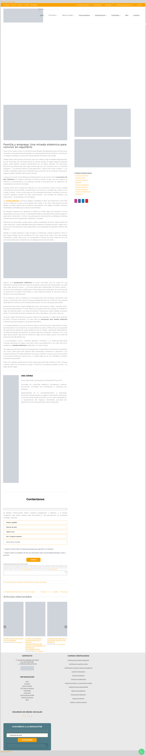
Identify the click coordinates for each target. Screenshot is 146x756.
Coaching (19, 582)
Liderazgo (37, 582)
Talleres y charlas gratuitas (78, 702)
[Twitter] (31, 716)
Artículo (14, 582)
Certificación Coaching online (78, 664)
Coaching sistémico (81, 187)
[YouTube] (86, 201)
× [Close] (66, 571)
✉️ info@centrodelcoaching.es (27, 664)
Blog (27, 700)
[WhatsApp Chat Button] (141, 751)
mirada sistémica (12, 201)
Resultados (43, 582)
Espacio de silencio (78, 698)
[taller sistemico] (49, 243)
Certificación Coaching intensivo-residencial (78, 668)
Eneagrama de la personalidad (78, 687)
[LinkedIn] (83, 201)
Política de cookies (27, 697)
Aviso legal (27, 693)
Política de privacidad (53, 569)
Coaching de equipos (82, 185)
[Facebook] (79, 201)
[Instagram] (75, 201)
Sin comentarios (17, 642)
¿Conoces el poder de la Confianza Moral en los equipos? (57, 640)
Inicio (27, 681)
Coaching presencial (81, 175)
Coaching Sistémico (28, 582)
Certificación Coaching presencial (78, 660)
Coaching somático (81, 189)
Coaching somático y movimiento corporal (78, 683)
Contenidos (27, 690)
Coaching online (80, 178)
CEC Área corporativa (27, 688)
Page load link (6, 751)
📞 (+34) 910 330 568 (27, 662)
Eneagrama (79, 194)
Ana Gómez (9, 582)
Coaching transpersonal (82, 191)
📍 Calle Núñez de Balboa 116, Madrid (27, 660)
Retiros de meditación (78, 691)
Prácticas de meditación (78, 694)
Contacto (27, 684)
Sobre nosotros (27, 686)
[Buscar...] (51, 9)
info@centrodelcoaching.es (27, 569)
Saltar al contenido (8, 2)
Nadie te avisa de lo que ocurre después (13, 639)
